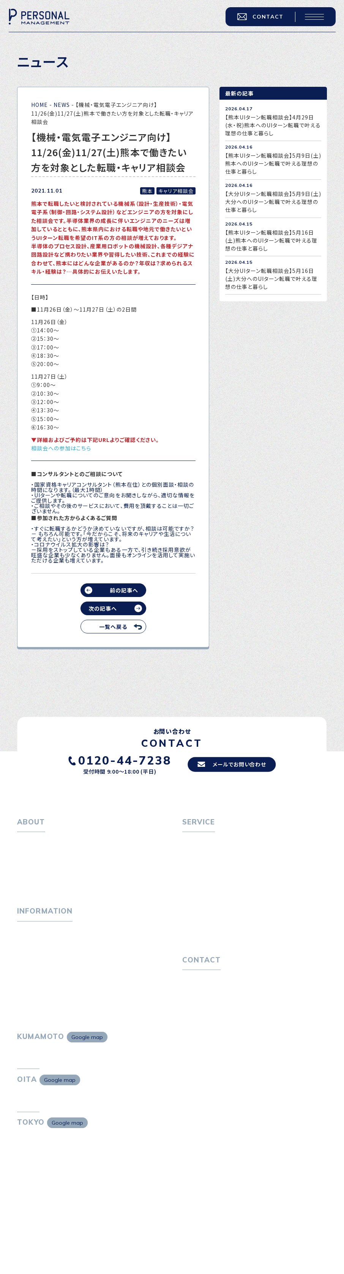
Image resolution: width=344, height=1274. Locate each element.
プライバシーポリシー (208, 1004)
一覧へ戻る (113, 626)
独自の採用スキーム (212, 934)
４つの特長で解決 (208, 922)
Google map (87, 1051)
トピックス (29, 936)
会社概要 (33, 867)
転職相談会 (201, 867)
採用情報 (33, 880)
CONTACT (257, 19)
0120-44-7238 (121, 760)
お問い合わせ (198, 991)
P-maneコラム (36, 949)
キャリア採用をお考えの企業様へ (223, 896)
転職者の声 (201, 880)
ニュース (27, 962)
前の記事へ (124, 590)
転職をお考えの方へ (207, 841)
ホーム (25, 841)
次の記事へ (102, 608)
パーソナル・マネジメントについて (58, 854)
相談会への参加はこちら (61, 448)
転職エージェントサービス (219, 854)
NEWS (62, 104)
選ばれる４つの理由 (211, 909)
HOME (39, 104)
